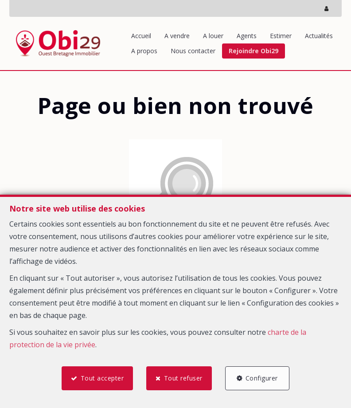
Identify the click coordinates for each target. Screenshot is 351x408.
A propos (144, 51)
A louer (213, 35)
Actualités (319, 35)
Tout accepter (102, 378)
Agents (247, 35)
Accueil (141, 35)
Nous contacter (193, 51)
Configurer (262, 378)
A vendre (177, 35)
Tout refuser (183, 378)
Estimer (281, 35)
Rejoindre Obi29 (253, 51)
